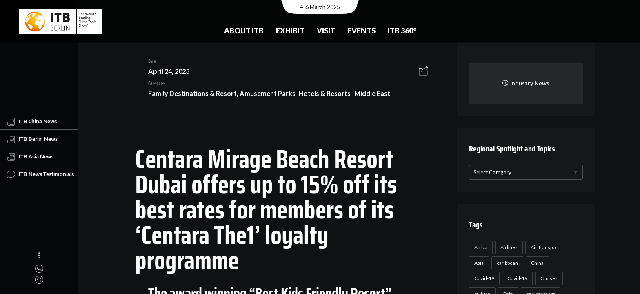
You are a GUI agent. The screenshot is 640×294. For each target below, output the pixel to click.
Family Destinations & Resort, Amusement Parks (218, 93)
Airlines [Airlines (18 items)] (507, 247)
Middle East (369, 93)
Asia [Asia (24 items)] (477, 263)
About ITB (244, 30)
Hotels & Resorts (322, 93)
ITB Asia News (30, 156)
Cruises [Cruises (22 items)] (547, 278)
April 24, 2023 (165, 71)
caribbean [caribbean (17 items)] (506, 263)
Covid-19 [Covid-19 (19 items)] (516, 278)
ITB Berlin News (32, 139)
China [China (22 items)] (536, 263)
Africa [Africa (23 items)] (479, 247)
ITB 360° (402, 30)
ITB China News (32, 121)
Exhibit (290, 30)
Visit (326, 30)
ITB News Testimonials (40, 174)
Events (361, 30)
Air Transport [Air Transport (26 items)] (543, 247)
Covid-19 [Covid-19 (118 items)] (483, 278)
